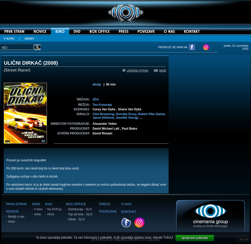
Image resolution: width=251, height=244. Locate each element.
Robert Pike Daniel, (152, 114)
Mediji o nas (16, 216)
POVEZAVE (108, 211)
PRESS (104, 204)
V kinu (38, 209)
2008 (50, 63)
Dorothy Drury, (127, 114)
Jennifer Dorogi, (128, 117)
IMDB (160, 70)
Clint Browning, (104, 114)
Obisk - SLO (76, 219)
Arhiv (11, 221)
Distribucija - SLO (80, 209)
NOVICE (12, 211)
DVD (48, 204)
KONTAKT (128, 212)
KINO (36, 204)
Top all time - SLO (80, 214)
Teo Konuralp (102, 105)
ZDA (96, 99)
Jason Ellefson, (104, 117)
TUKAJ (168, 237)
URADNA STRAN (135, 70)
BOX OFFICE (76, 204)
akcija (97, 84)
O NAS (126, 204)
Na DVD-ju (54, 209)
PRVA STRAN (16, 204)
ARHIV (29, 38)
